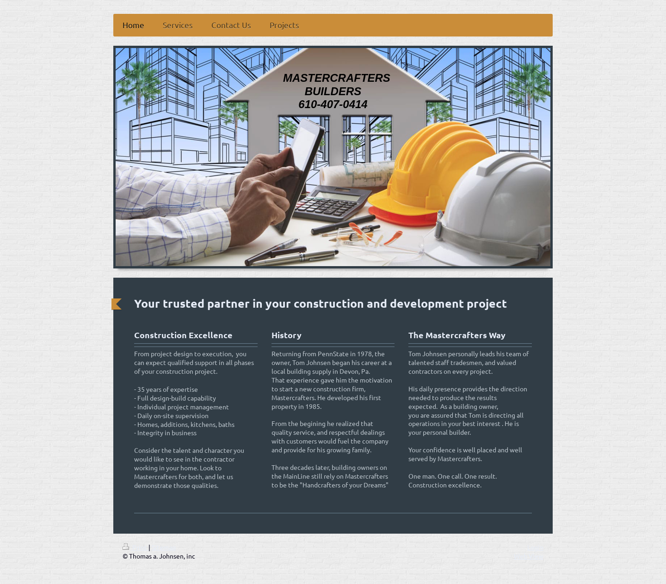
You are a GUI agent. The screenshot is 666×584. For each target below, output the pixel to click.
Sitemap (164, 547)
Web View (528, 556)
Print (135, 547)
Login (535, 547)
